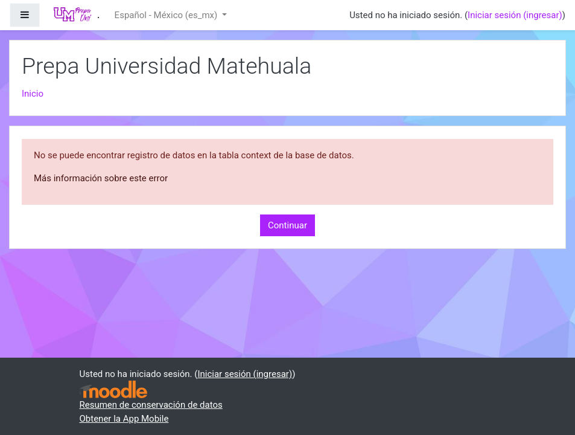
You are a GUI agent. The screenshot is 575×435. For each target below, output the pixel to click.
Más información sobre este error (101, 178)
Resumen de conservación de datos (151, 404)
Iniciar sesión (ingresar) (515, 15)
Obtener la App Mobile (124, 418)
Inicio (32, 93)
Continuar (287, 225)
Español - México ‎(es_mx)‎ (167, 15)
